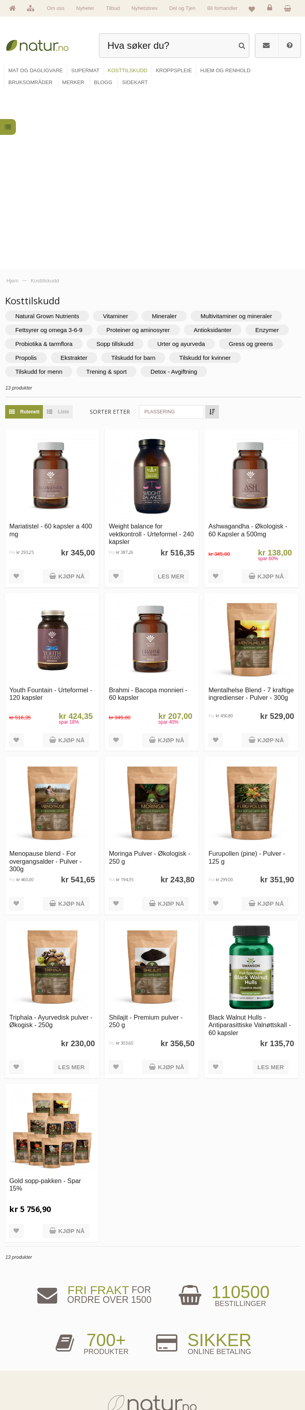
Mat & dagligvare (104, 1336)
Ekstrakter (76, 181)
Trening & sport (109, 195)
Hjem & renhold (102, 1385)
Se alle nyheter (29, 1373)
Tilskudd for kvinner (208, 181)
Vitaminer (118, 139)
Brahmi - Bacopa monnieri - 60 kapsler (150, 515)
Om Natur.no (27, 1348)
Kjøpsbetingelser (246, 1373)
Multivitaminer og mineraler (239, 139)
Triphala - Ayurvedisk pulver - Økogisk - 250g (53, 841)
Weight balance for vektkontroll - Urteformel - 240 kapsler (147, 356)
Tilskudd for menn (41, 195)
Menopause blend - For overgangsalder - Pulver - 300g (48, 682)
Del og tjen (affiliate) (179, 1373)
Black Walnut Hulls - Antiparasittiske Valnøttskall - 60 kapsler (250, 845)
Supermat (97, 1348)
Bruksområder (174, 1348)
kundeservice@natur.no (152, 1286)
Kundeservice (244, 1360)
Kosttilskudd (100, 1360)
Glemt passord (245, 1348)
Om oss (56, 8)
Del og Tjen (182, 8)
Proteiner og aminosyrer (140, 153)
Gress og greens (254, 167)
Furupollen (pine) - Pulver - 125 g (247, 678)
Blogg (167, 1336)
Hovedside (25, 1336)
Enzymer (269, 153)
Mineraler (167, 139)
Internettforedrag (176, 1360)
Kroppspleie (99, 1373)
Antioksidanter (215, 153)
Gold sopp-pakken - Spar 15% (47, 1003)
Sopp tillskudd (117, 167)
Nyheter (85, 8)
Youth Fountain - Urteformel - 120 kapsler (53, 515)
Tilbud (113, 8)
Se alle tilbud (27, 1385)
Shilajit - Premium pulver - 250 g (148, 841)
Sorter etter (113, 235)
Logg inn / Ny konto (249, 1336)
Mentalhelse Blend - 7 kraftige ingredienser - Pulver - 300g (250, 519)
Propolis (28, 181)
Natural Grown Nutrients (50, 139)
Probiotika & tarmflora (46, 167)
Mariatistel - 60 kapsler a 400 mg (53, 352)
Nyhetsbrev (144, 8)
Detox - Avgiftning (176, 195)
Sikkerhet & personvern (252, 1385)
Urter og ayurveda (184, 167)
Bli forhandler (222, 8)
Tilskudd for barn (136, 181)
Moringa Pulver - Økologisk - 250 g (151, 678)
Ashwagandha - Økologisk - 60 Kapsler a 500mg (248, 352)
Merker (22, 1360)
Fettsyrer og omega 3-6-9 (51, 153)
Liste (58, 235)
